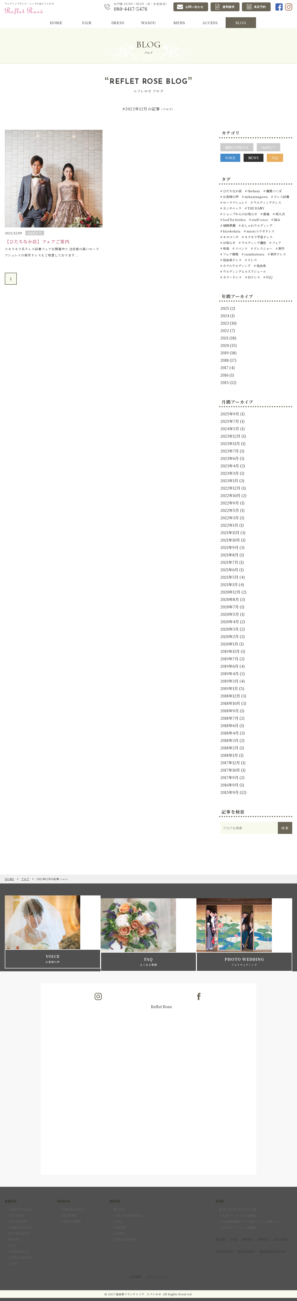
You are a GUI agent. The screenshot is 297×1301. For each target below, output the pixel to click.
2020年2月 (229, 636)
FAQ (275, 157)
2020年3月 (229, 629)
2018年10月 (230, 703)
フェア (276, 242)
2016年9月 (229, 785)
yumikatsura (254, 254)
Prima (117, 1212)
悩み (276, 219)
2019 (224, 353)
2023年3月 (229, 473)
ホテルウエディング (236, 265)
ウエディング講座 (253, 242)
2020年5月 (229, 614)
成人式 (280, 214)
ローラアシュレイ (234, 202)
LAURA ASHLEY (20, 1248)
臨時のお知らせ (237, 147)
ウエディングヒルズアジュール (244, 271)
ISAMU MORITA (20, 1218)
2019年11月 (230, 651)
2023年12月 (230, 436)
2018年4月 (229, 733)
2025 (224, 308)
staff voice (259, 219)
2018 (224, 360)
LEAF (12, 1236)
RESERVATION (272, 1242)
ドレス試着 (281, 196)
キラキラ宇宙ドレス (258, 237)
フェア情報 (230, 254)
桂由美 (261, 265)
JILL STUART (18, 1212)
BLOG (240, 23)
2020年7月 (229, 607)
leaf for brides (234, 219)
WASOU (148, 23)
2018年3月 (229, 740)
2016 (224, 375)
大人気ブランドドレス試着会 (238, 1207)
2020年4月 (229, 621)
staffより (268, 147)
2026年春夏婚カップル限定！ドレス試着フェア (250, 1212)
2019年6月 (229, 666)
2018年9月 (229, 710)
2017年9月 (229, 777)
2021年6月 (229, 569)
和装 (225, 248)
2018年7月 (229, 718)
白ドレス (253, 277)
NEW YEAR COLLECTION (237, 1201)
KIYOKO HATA (19, 1224)
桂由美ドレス (232, 260)
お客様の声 (230, 196)
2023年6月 (229, 458)
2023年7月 (229, 451)
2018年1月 (229, 755)
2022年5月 (229, 510)
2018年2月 (229, 748)
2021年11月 (230, 532)
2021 (224, 338)
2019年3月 (229, 681)
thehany (253, 191)
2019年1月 (229, 688)
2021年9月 (229, 547)
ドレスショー (262, 248)
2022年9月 (229, 503)
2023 (224, 323)
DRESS (117, 23)
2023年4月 (229, 466)
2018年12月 (230, 696)
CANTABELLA (18, 1242)
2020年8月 (229, 599)
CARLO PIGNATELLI (128, 1207)
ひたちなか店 (232, 191)
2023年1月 (229, 480)
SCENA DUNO (71, 1212)
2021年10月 (230, 540)
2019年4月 (229, 673)
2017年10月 (230, 770)
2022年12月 (230, 488)
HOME (56, 23)
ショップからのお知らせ (239, 214)
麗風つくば (273, 191)
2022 (224, 330)
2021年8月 (229, 555)
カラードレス (232, 277)
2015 (224, 382)
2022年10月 (230, 495)
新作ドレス (278, 254)
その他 (12, 1254)
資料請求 (228, 7)
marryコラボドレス (260, 231)
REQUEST (246, 1242)
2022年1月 (229, 525)
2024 (224, 315)
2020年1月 (229, 644)
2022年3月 (229, 517)
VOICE (230, 157)
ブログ (25, 879)
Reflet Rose (161, 998)
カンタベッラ (231, 208)
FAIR (86, 23)
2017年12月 (230, 762)
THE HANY (255, 208)
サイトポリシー (157, 1268)
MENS (179, 23)
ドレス (252, 260)
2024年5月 (229, 428)
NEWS (253, 157)
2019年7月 (229, 659)
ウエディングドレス (267, 202)
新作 (281, 248)
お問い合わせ (194, 7)
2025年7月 (229, 421)
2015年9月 (229, 792)
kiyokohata (231, 231)
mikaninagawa (256, 196)
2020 (224, 345)
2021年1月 (229, 584)
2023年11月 (230, 443)
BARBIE (119, 1224)
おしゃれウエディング (256, 225)
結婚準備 (228, 225)
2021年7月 (229, 562)
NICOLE (14, 1230)
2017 (224, 367)
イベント (241, 248)
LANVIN (119, 1218)
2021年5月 (229, 577)
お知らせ (228, 242)
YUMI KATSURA (20, 1201)
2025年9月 (229, 414)
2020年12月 (230, 592)
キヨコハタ (230, 237)
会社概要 (135, 1268)
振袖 (266, 214)
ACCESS (210, 23)
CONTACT (224, 1242)
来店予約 (260, 7)
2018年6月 (229, 725)
